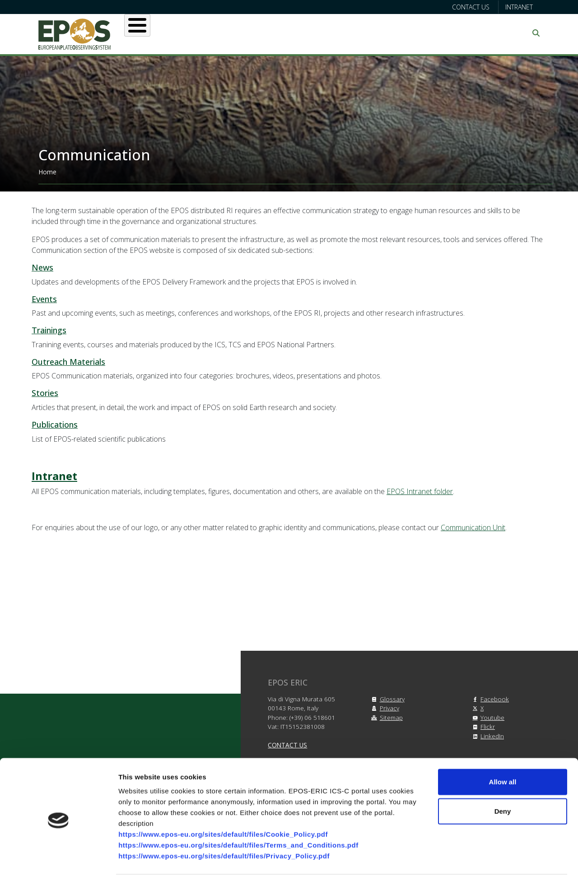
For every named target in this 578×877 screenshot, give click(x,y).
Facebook (489, 699)
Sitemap (386, 717)
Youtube (487, 717)
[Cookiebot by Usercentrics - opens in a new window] (58, 859)
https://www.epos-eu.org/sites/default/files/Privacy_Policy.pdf (224, 822)
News (42, 267)
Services (274, 33)
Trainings (49, 330)
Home (47, 172)
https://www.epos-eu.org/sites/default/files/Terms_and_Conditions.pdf (238, 812)
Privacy (384, 708)
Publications (55, 424)
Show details (474, 859)
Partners (384, 33)
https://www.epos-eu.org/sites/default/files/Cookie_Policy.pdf (223, 801)
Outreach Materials (68, 361)
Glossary (387, 699)
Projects (329, 33)
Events (44, 299)
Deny (502, 778)
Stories (45, 392)
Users (225, 33)
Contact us (470, 7)
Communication (452, 33)
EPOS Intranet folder (420, 491)
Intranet (519, 7)
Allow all (503, 748)
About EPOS (170, 33)
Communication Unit (473, 527)
